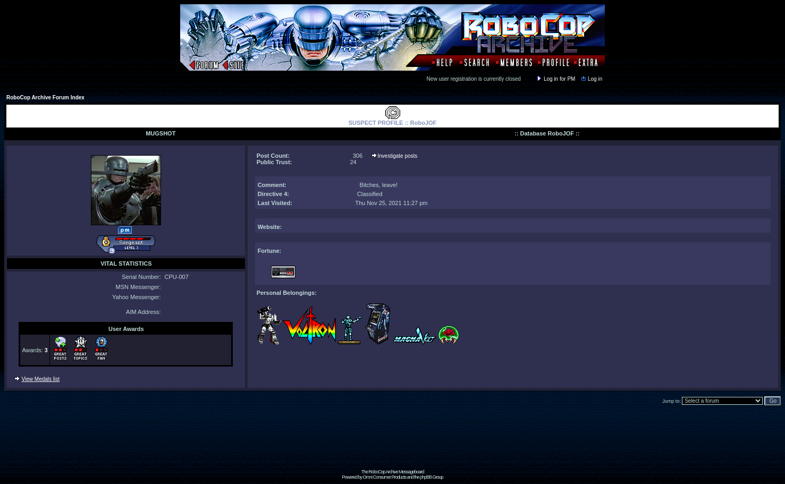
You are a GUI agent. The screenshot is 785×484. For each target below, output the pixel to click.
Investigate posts (397, 156)
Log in (591, 79)
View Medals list (41, 379)
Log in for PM (555, 79)
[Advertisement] (392, 445)
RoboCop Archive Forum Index (45, 97)
